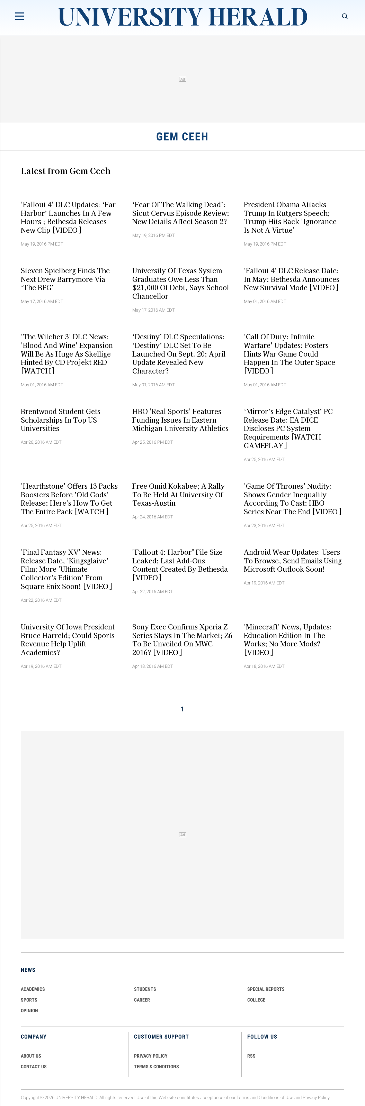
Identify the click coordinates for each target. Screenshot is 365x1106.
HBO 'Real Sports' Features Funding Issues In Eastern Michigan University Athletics (180, 419)
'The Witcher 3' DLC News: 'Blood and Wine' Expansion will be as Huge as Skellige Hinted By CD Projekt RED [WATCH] (67, 354)
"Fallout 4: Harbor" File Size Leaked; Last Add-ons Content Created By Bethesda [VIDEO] (180, 564)
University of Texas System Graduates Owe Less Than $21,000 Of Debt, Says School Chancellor (180, 283)
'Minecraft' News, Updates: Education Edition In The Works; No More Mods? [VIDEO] (288, 639)
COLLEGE (256, 1000)
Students (145, 989)
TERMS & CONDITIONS (156, 1066)
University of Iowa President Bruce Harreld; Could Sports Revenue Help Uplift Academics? (68, 639)
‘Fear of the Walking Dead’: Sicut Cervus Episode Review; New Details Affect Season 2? (180, 212)
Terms (243, 1097)
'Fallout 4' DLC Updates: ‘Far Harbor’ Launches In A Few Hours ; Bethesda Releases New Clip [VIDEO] (68, 216)
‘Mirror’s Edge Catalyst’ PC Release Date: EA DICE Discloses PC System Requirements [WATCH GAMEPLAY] (288, 428)
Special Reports (266, 989)
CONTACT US (34, 1066)
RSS (251, 1056)
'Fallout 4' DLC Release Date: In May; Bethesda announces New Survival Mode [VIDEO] (291, 278)
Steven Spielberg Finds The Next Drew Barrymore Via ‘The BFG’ (65, 278)
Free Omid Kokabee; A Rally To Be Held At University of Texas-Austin (178, 494)
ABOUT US (31, 1056)
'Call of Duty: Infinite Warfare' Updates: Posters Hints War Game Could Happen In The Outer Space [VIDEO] (289, 354)
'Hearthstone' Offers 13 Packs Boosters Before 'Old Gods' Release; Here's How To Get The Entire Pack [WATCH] (69, 498)
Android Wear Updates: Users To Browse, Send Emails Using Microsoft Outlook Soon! (293, 560)
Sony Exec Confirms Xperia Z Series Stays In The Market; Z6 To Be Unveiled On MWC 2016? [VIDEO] (182, 639)
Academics (33, 989)
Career (142, 1000)
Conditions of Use (276, 1097)
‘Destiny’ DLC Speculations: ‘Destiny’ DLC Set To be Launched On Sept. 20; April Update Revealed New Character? (178, 354)
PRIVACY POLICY (151, 1056)
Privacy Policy (316, 1097)
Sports (29, 1000)
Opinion (29, 1010)
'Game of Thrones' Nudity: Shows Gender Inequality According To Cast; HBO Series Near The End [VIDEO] (292, 498)
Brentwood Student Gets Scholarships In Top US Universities (60, 419)
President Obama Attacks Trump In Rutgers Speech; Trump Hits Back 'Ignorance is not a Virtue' (290, 216)
